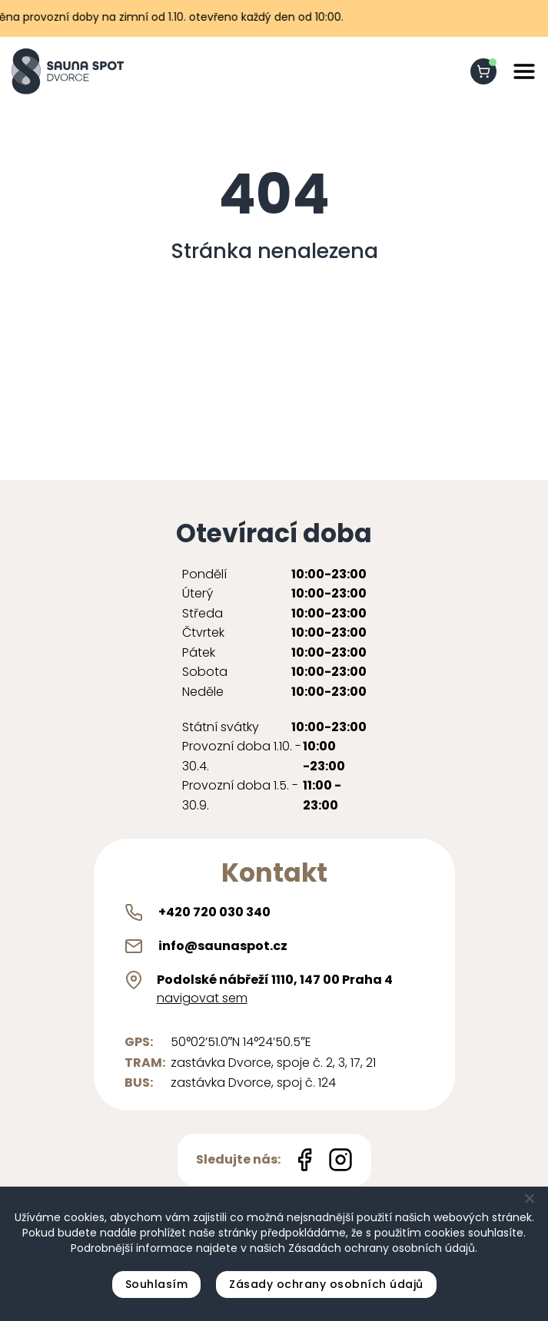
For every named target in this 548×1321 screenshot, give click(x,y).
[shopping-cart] (483, 71)
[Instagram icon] (340, 1159)
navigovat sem (202, 998)
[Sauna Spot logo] (68, 71)
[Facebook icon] (304, 1159)
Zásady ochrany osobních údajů (326, 1284)
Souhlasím (156, 1284)
